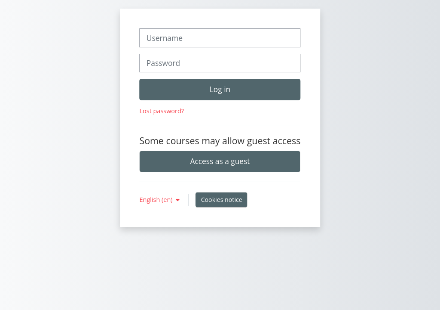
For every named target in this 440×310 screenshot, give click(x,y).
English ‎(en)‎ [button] (157, 199)
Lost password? (162, 111)
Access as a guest (220, 161)
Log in (220, 89)
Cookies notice (221, 199)
